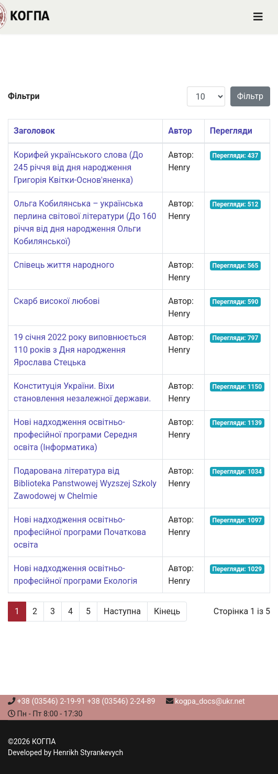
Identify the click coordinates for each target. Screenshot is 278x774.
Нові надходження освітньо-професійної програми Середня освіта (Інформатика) (75, 434)
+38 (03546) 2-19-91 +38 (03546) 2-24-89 (86, 701)
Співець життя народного (64, 265)
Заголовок (34, 131)
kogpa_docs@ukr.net (210, 701)
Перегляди (231, 131)
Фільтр (250, 96)
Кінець (167, 611)
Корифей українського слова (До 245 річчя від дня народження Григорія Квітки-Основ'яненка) (78, 167)
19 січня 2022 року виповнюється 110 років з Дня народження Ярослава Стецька (80, 349)
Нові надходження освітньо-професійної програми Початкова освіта (80, 532)
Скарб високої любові (56, 301)
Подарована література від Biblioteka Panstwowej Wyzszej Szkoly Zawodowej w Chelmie (85, 483)
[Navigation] (258, 17)
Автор (180, 131)
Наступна (122, 611)
